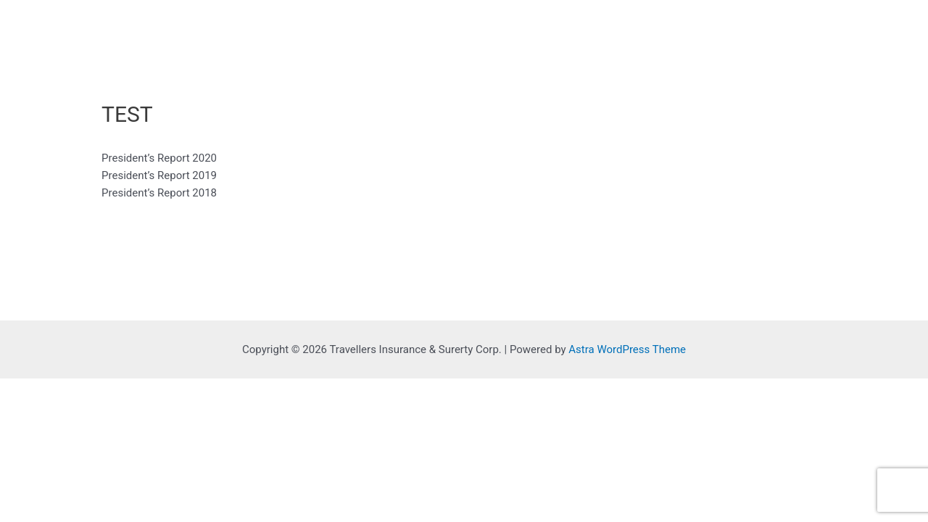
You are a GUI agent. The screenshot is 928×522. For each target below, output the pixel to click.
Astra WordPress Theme (627, 349)
